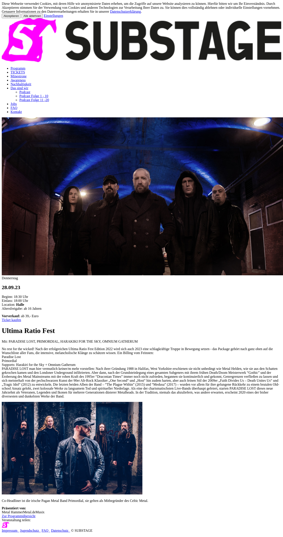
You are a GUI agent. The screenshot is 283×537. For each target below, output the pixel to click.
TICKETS (18, 72)
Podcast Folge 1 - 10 (33, 96)
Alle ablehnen (32, 16)
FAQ (14, 108)
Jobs (14, 104)
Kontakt (16, 112)
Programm (18, 68)
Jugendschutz (30, 530)
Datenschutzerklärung (125, 11)
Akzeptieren (11, 16)
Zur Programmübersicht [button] (18, 516)
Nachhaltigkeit (21, 84)
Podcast (24, 92)
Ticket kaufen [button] (11, 320)
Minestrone (19, 76)
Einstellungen (53, 16)
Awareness (18, 80)
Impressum (10, 530)
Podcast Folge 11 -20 (34, 100)
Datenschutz (60, 530)
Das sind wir (19, 88)
